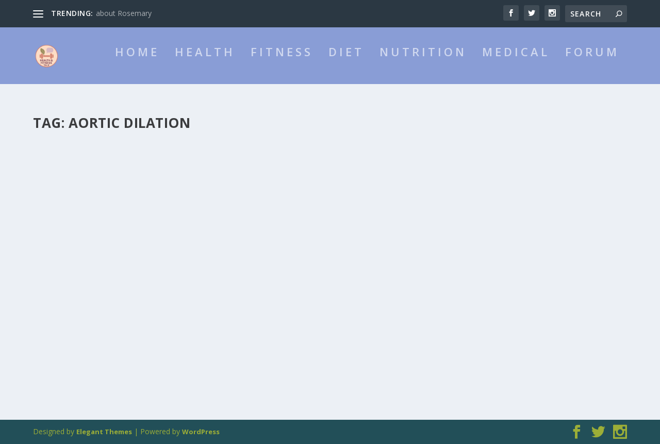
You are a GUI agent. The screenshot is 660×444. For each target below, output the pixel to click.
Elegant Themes (104, 431)
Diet (346, 65)
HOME (137, 65)
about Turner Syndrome (102, 251)
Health (205, 65)
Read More (70, 333)
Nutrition (423, 65)
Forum (592, 65)
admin (61, 267)
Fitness (282, 65)
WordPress (201, 431)
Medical (516, 65)
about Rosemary (124, 13)
